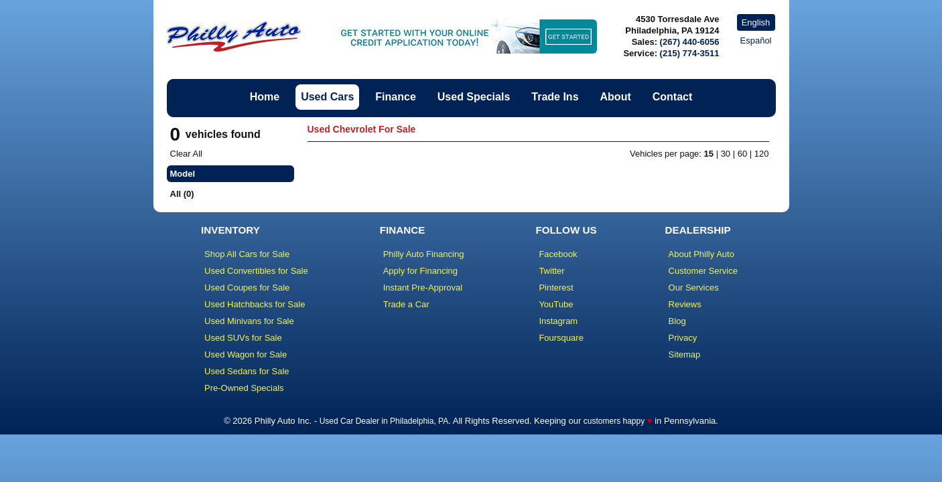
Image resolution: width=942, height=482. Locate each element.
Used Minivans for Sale (249, 321)
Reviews (685, 304)
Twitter (551, 271)
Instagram (558, 321)
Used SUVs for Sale (243, 338)
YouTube (556, 304)
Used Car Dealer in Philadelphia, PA (384, 421)
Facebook (558, 254)
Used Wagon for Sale (245, 354)
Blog (677, 321)
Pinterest (556, 288)
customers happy (614, 421)
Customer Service (703, 271)
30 (725, 154)
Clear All (186, 154)
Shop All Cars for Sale (246, 254)
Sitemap (685, 354)
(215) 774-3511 (690, 53)
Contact (673, 96)
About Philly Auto (701, 254)
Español (756, 40)
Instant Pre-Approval (423, 288)
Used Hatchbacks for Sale (254, 304)
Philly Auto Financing (423, 254)
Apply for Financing (420, 271)
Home (264, 96)
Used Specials (474, 96)
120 (761, 154)
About (615, 96)
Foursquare (561, 338)
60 (742, 154)
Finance (395, 96)
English (756, 22)
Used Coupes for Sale (246, 288)
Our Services (694, 288)
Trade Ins (554, 96)
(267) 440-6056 (690, 42)
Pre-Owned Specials (244, 388)
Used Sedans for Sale (246, 371)
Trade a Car (406, 304)
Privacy (683, 338)
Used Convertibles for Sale (256, 271)
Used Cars (327, 96)
